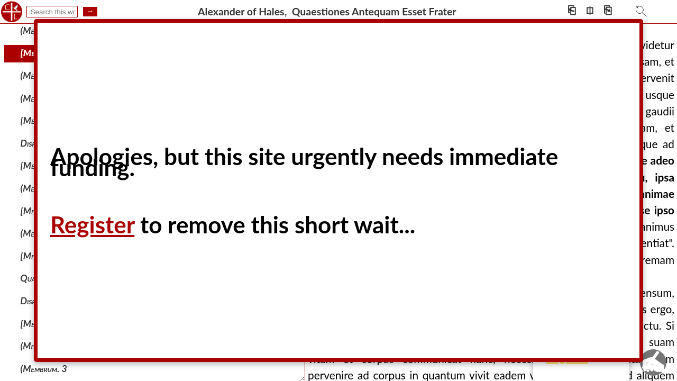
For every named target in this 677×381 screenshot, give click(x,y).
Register (92, 224)
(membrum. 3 (44, 368)
